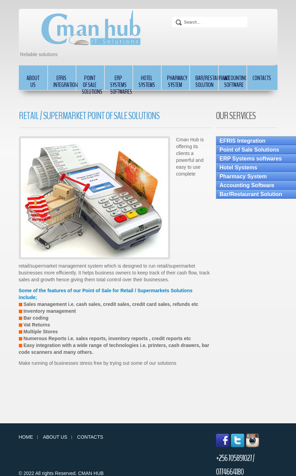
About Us (33, 81)
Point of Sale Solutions (92, 82)
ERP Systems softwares (121, 82)
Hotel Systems (147, 81)
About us (55, 437)
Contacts (262, 78)
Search (179, 23)
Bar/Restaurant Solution (206, 81)
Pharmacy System (177, 81)
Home (26, 437)
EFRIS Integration (64, 81)
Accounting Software (235, 81)
